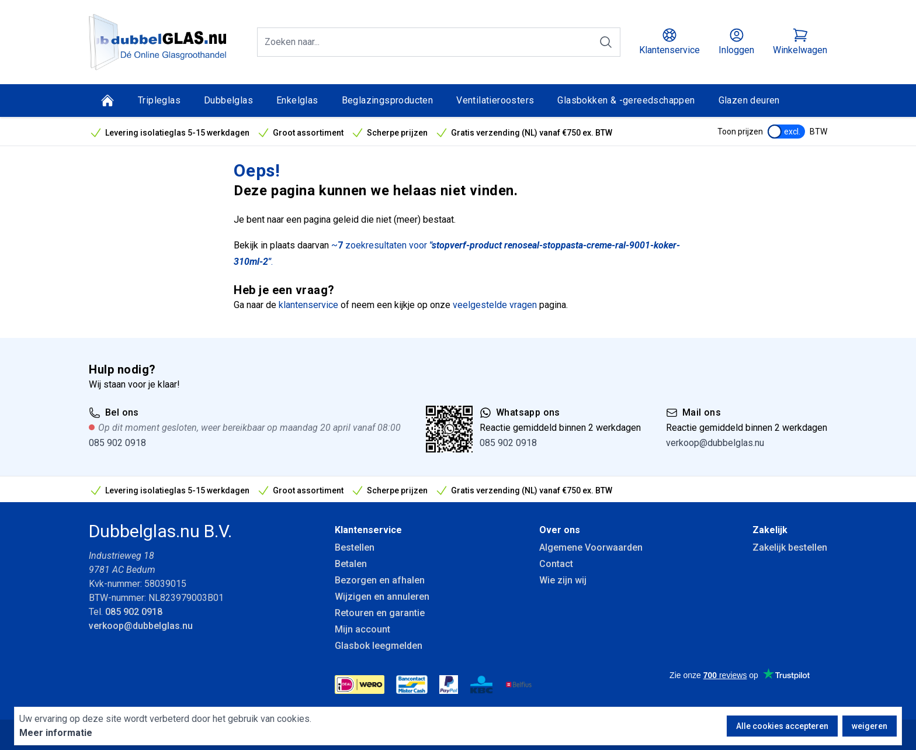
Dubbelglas (228, 100)
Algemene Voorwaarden (591, 547)
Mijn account (362, 629)
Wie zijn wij (563, 580)
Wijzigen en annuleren (382, 596)
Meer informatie (55, 732)
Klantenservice (368, 529)
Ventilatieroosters (495, 100)
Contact (556, 563)
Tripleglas (159, 100)
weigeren (869, 726)
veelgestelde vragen (495, 304)
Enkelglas (297, 100)
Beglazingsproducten (387, 100)
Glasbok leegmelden (378, 645)
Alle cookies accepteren (782, 726)
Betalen (351, 563)
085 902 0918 (117, 442)
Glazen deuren (749, 100)
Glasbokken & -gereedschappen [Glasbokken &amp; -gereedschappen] (626, 100)
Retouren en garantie (380, 612)
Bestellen (354, 547)
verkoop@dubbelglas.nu (715, 442)
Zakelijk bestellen (789, 547)
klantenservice (308, 304)
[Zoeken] (605, 42)
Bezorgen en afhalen (380, 580)
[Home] (107, 100)
